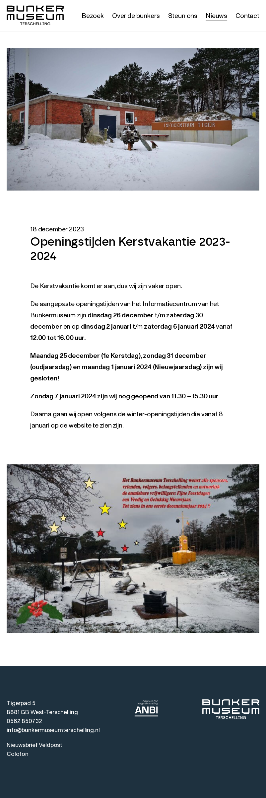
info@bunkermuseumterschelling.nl (53, 730)
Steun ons (183, 16)
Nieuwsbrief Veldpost (34, 745)
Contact (247, 16)
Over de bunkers (136, 16)
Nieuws (216, 16)
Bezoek (93, 16)
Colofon (18, 754)
